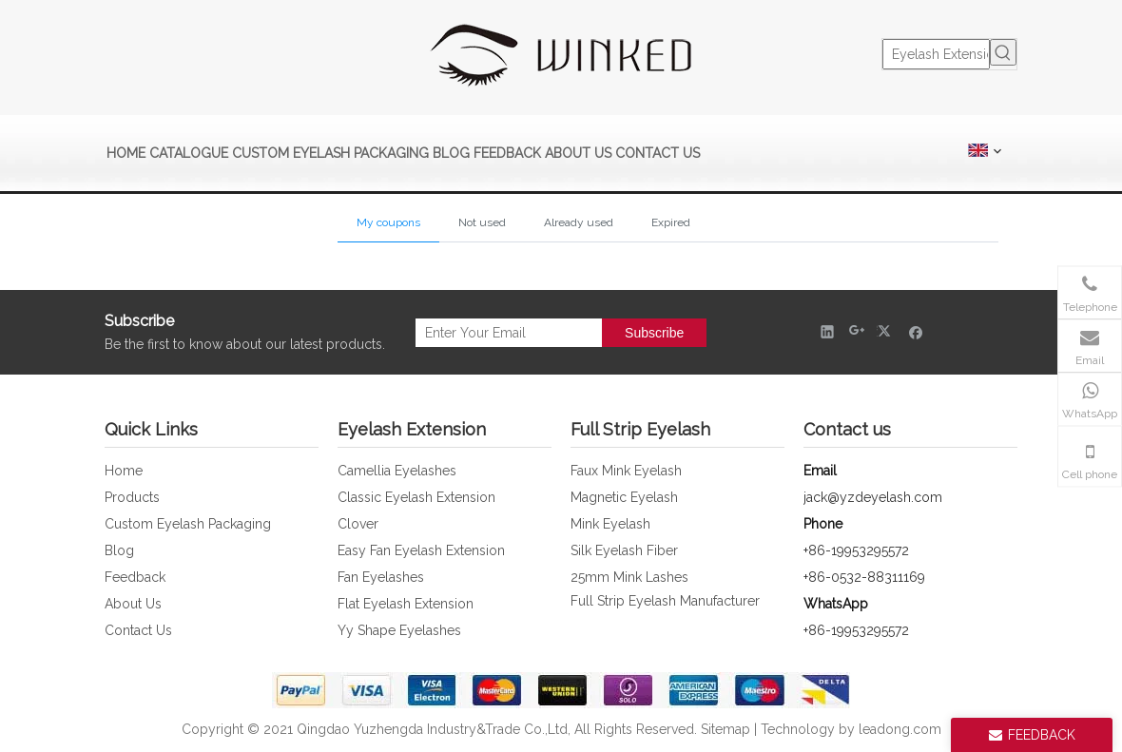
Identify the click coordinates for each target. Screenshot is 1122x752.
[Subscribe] (654, 332)
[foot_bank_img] (561, 690)
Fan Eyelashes (381, 577)
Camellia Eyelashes (397, 470)
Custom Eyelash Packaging (188, 523)
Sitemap (725, 729)
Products (132, 497)
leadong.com (900, 729)
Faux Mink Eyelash (626, 470)
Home (124, 470)
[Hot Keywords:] (1003, 52)
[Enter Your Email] (504, 332)
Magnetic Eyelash (624, 497)
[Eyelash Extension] (936, 54)
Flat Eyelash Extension (406, 603)
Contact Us (138, 630)
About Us (133, 603)
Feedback (135, 577)
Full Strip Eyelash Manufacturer (665, 600)
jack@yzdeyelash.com (872, 497)
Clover (358, 523)
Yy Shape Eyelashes (399, 630)
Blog (119, 550)
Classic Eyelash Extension (416, 497)
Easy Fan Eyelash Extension (421, 550)
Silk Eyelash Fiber (624, 550)
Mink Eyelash (610, 523)
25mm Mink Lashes (629, 577)
